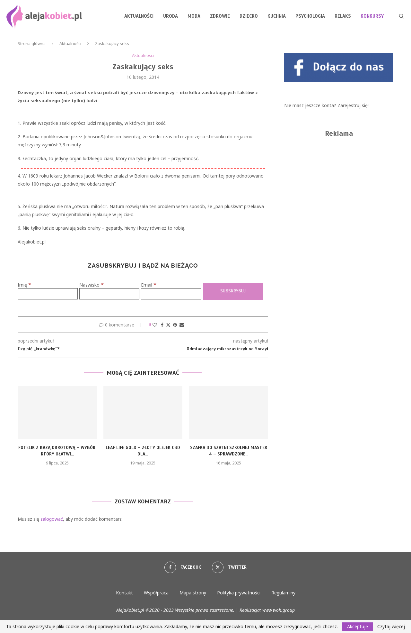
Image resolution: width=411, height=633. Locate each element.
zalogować (51, 519)
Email (148, 285)
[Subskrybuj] (233, 291)
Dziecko (249, 16)
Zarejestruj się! (353, 105)
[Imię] (48, 293)
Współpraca (156, 593)
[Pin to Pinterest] (175, 325)
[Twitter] (229, 567)
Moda (194, 16)
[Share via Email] (181, 325)
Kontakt (124, 593)
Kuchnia (276, 16)
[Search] (401, 16)
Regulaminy (283, 593)
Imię (24, 285)
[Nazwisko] (109, 293)
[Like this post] (155, 325)
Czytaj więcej (391, 626)
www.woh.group (278, 610)
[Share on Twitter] (168, 325)
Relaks (343, 16)
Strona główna (32, 43)
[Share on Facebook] (162, 325)
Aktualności (138, 16)
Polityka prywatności (238, 593)
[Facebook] (182, 567)
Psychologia (310, 16)
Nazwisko (91, 285)
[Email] (171, 293)
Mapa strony (192, 593)
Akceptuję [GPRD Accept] (357, 626)
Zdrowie (220, 16)
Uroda (170, 16)
